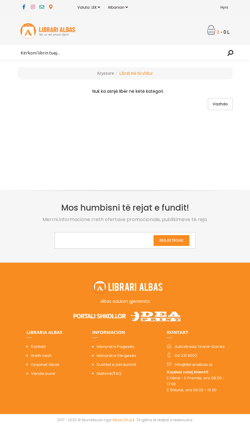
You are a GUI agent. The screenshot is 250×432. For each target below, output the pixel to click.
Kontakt (38, 346)
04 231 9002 (186, 355)
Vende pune (43, 373)
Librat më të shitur (136, 73)
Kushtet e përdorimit (116, 364)
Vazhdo (220, 104)
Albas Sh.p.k (123, 419)
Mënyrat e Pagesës (115, 346)
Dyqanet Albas (45, 364)
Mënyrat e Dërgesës (116, 355)
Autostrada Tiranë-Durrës (200, 346)
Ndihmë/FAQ (109, 373)
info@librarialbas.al (193, 364)
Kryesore (105, 73)
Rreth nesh (41, 355)
